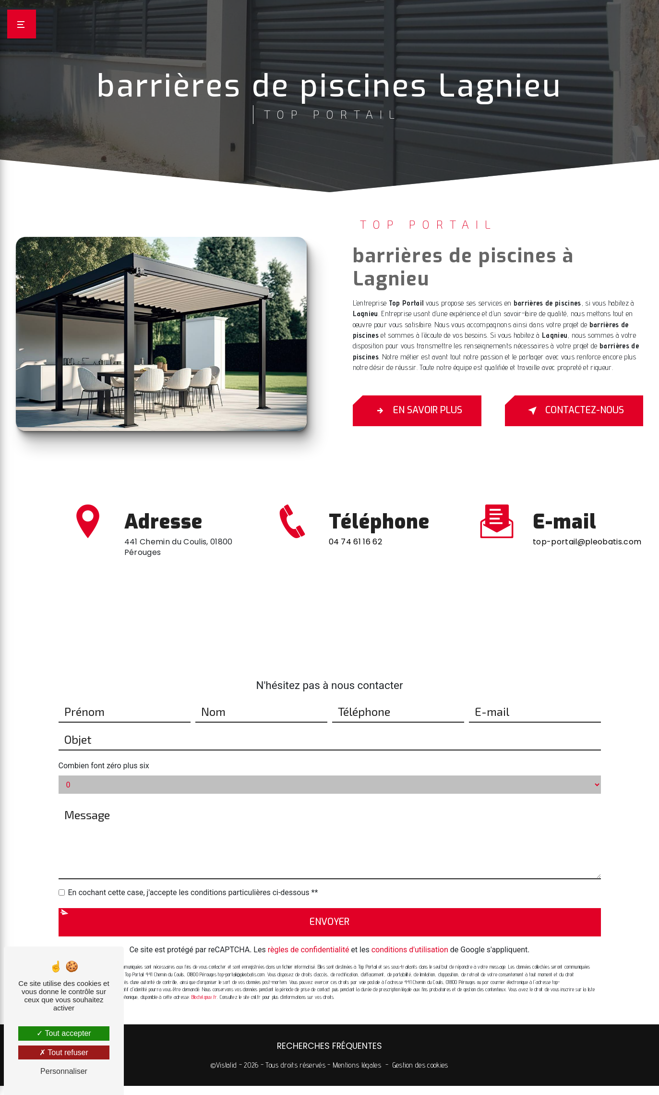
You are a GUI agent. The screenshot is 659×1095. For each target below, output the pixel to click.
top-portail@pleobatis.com (587, 495)
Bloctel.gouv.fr (204, 950)
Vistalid (226, 1065)
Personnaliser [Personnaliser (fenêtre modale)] (63, 1071)
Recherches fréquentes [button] (329, 1046)
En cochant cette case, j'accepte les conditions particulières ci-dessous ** (193, 846)
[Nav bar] (21, 24)
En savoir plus (417, 411)
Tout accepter (63, 1033)
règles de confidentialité (308, 903)
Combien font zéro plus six (104, 719)
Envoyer (329, 876)
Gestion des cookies (420, 1065)
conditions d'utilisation (409, 903)
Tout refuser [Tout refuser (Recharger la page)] (63, 1052)
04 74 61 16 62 (355, 587)
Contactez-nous (574, 411)
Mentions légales (357, 1065)
